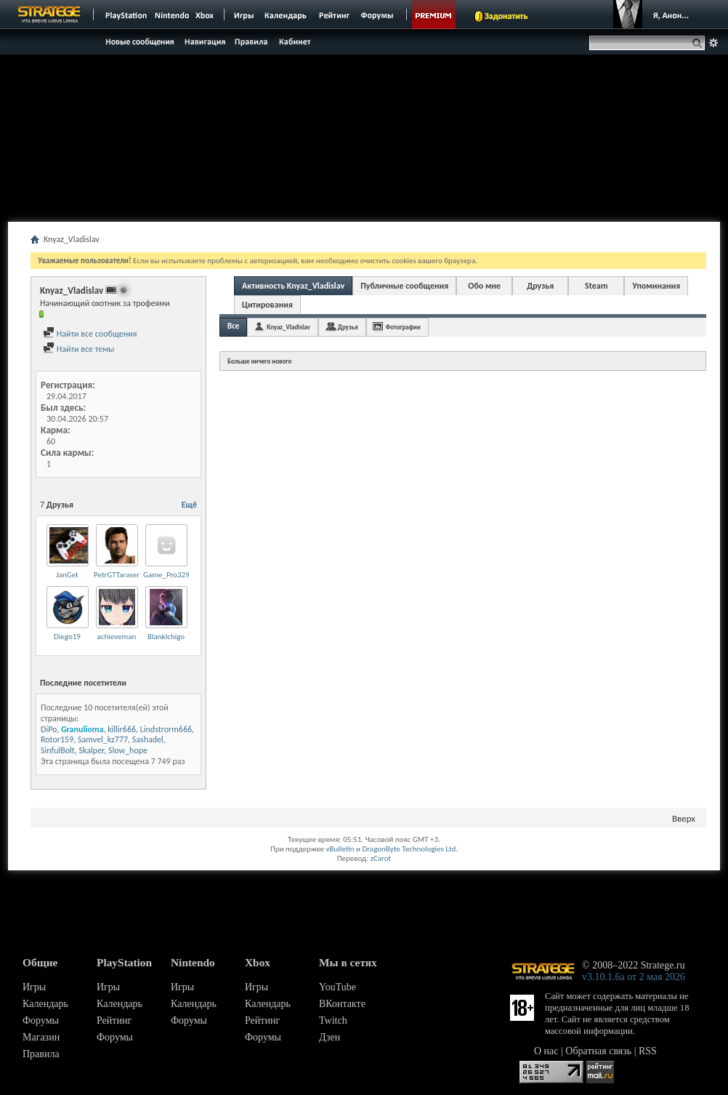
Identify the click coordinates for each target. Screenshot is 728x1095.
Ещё (189, 505)
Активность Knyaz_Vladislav (293, 286)
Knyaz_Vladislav (288, 327)
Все (233, 326)
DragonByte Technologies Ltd (409, 849)
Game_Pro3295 (168, 574)
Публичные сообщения (404, 286)
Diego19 (67, 636)
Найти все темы (78, 349)
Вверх (683, 818)
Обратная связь (598, 1051)
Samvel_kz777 (103, 739)
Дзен (329, 1037)
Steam (596, 286)
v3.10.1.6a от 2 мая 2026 (633, 976)
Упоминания (656, 286)
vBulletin (339, 849)
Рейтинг (114, 1020)
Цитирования (267, 305)
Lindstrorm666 (166, 729)
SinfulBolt (58, 750)
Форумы (41, 1020)
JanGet (67, 574)
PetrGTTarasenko (121, 574)
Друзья (540, 286)
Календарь (45, 1003)
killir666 (122, 729)
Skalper (92, 750)
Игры (34, 987)
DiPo (49, 729)
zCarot (381, 858)
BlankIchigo (166, 636)
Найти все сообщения (90, 334)
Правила (41, 1053)
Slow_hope (127, 750)
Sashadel (147, 739)
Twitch (333, 1020)
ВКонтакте (342, 1003)
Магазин (41, 1037)
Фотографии (403, 327)
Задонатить (506, 16)
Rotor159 (57, 739)
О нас (546, 1051)
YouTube (337, 987)
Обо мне (484, 286)
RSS (648, 1051)
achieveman (117, 636)
